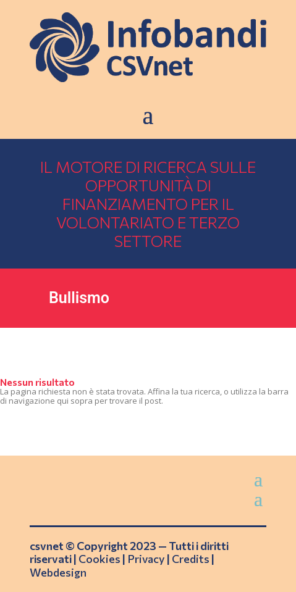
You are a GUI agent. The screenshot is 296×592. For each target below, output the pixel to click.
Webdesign (58, 572)
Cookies (99, 558)
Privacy (146, 558)
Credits (190, 558)
